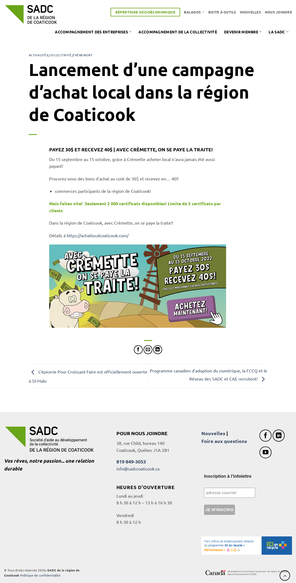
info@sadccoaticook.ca (137, 468)
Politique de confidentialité (40, 575)
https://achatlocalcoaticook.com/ (98, 235)
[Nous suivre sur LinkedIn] (279, 436)
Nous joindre (278, 12)
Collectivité (60, 55)
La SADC (278, 31)
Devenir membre (243, 31)
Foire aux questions (224, 441)
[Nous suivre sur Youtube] (265, 452)
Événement (82, 55)
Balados (194, 12)
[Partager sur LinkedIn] (157, 349)
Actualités (38, 55)
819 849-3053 (131, 461)
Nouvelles (250, 12)
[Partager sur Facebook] (138, 349)
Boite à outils (222, 12)
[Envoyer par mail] (148, 349)
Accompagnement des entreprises (93, 31)
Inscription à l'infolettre (227, 476)
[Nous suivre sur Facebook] (265, 436)
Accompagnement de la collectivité (177, 31)
